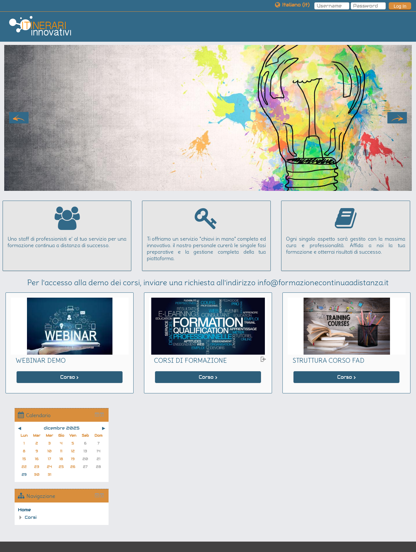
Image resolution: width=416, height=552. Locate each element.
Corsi (31, 517)
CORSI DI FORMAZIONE (190, 360)
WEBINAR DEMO (41, 360)
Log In (400, 6)
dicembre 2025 (62, 428)
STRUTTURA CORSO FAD (328, 360)
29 (24, 475)
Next (397, 117)
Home (24, 510)
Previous (19, 117)
